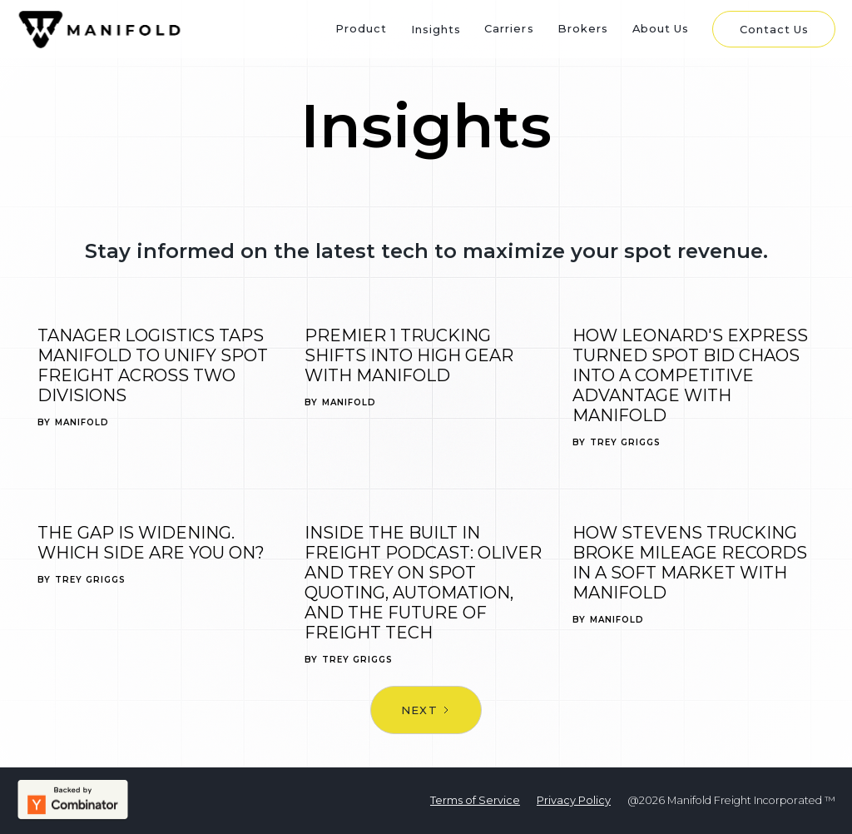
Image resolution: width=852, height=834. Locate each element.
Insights (436, 29)
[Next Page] (426, 710)
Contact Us (774, 29)
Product (361, 28)
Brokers (582, 28)
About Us (660, 28)
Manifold (82, 423)
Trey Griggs (625, 443)
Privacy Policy (574, 800)
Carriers (508, 28)
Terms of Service (475, 800)
